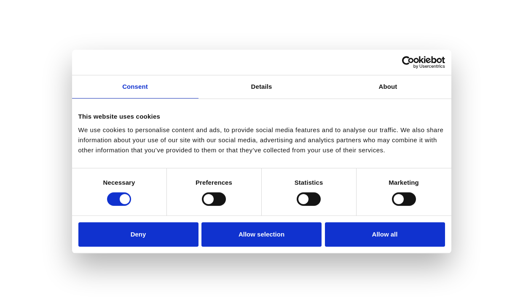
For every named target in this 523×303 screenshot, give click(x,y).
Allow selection (261, 234)
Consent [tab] (135, 86)
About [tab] (388, 86)
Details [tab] (261, 86)
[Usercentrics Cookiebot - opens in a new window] (408, 62)
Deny (138, 234)
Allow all (385, 234)
